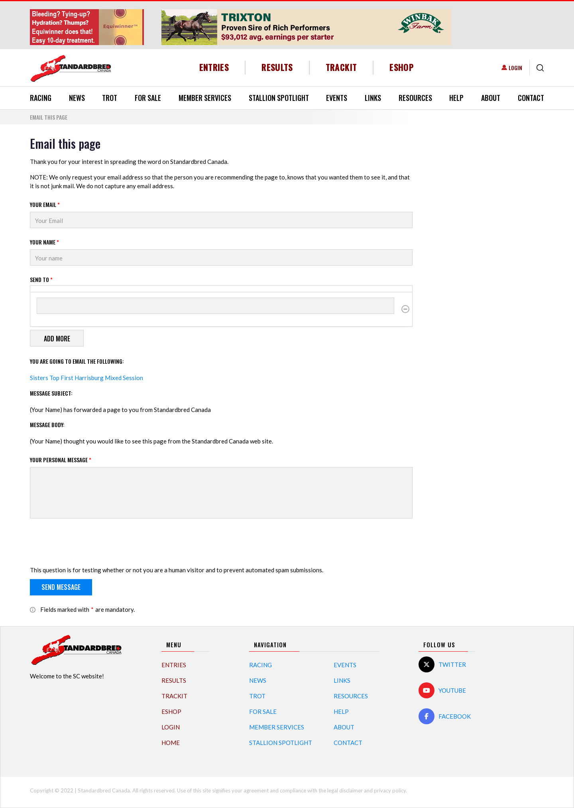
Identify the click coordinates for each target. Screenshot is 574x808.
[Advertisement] (484, 256)
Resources (415, 98)
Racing (40, 98)
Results (277, 67)
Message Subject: (51, 393)
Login (515, 67)
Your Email (45, 204)
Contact (531, 98)
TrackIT (341, 67)
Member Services (205, 98)
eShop (401, 67)
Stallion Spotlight (279, 98)
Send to (41, 279)
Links (373, 98)
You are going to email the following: (77, 361)
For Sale (148, 98)
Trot (109, 98)
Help (456, 98)
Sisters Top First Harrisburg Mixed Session (86, 377)
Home (170, 742)
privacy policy (390, 790)
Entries (214, 67)
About (490, 98)
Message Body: (47, 424)
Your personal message (60, 459)
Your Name (44, 242)
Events (336, 98)
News (77, 98)
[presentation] (90, 543)
